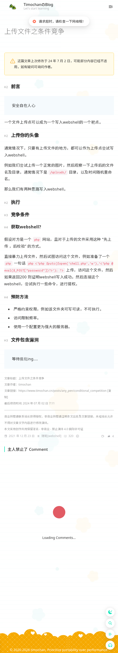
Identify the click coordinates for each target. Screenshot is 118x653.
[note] (49, 436)
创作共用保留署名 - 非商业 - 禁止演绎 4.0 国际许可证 (49, 429)
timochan (38, 650)
